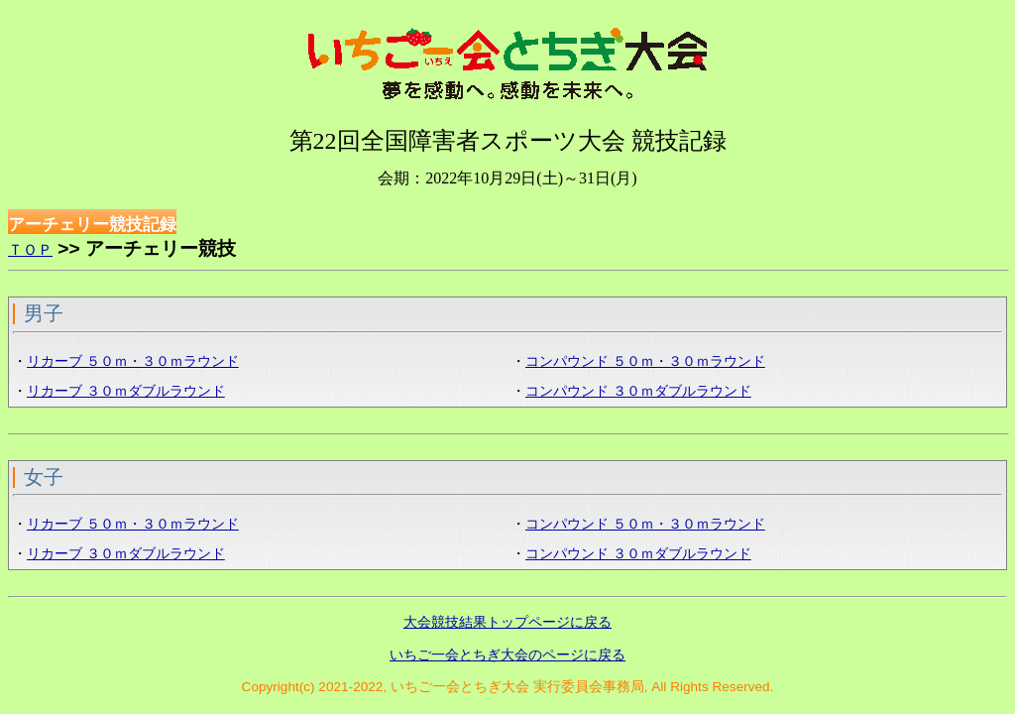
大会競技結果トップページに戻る (507, 622)
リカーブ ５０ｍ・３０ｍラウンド (133, 361)
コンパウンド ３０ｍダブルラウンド (638, 391)
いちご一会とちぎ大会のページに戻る (507, 654)
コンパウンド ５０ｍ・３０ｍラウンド (645, 361)
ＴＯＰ (30, 249)
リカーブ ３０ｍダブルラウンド (126, 391)
